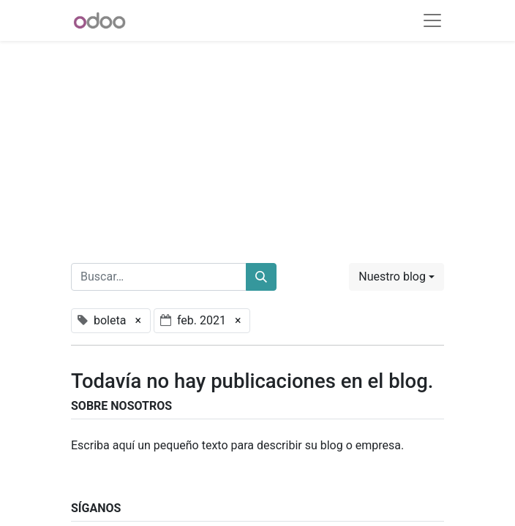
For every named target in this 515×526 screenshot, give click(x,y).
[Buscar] (261, 277)
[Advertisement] (257, 143)
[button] (396, 277)
